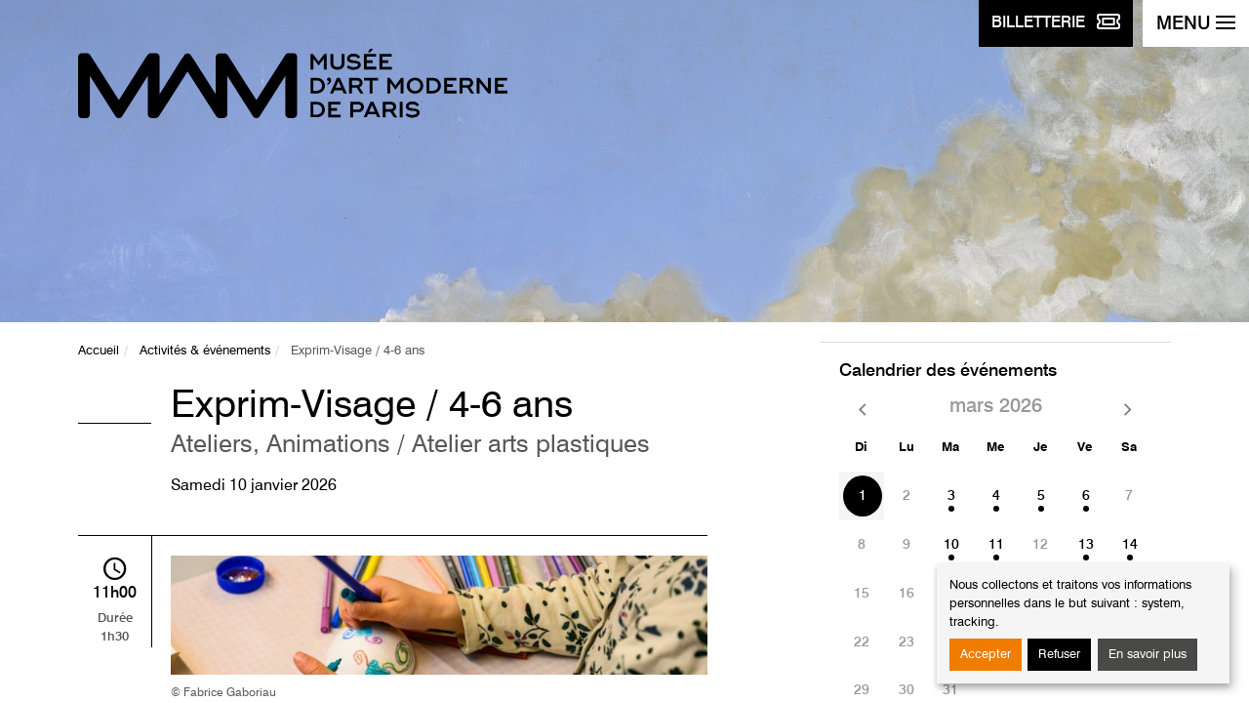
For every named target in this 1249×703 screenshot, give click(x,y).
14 (1130, 545)
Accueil (98, 351)
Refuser (1059, 654)
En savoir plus (1147, 654)
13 (1086, 545)
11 (996, 545)
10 (951, 545)
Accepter (985, 654)
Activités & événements (205, 351)
